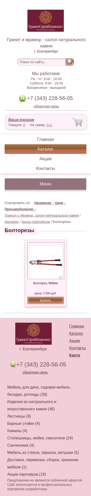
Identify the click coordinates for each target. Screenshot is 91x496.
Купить (45, 300)
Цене (60, 203)
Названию (44, 203)
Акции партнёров (35, 222)
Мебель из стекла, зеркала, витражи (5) (43, 452)
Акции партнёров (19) (26, 474)
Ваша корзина (21, 120)
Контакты (45, 168)
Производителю (20, 209)
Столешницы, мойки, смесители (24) (40, 438)
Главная (45, 139)
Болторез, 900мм (45, 283)
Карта (74, 355)
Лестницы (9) (19, 416)
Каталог (45, 149)
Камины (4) (17, 431)
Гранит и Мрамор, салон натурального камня (42, 215)
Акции (45, 158)
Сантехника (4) (20, 445)
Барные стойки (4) (23, 423)
